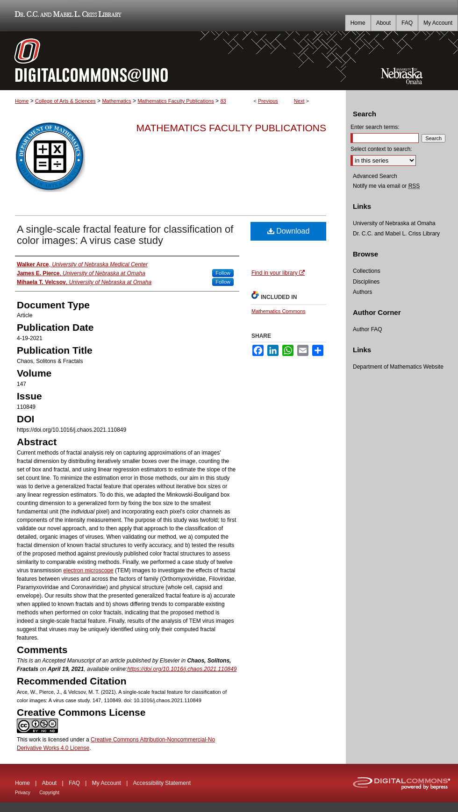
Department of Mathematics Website (398, 366)
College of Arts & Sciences (65, 101)
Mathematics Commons (278, 311)
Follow (222, 273)
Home (22, 101)
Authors (362, 292)
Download (288, 231)
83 (223, 101)
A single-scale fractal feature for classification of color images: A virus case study (125, 234)
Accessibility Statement (162, 783)
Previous (268, 101)
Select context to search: (381, 149)
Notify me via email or (386, 186)
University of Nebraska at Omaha (394, 223)
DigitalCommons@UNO (173, 60)
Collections (366, 271)
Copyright (49, 792)
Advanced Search (375, 176)
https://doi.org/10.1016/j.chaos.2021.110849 (181, 669)
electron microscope (88, 570)
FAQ (74, 783)
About (49, 783)
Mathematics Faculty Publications (175, 101)
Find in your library (278, 273)
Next (299, 101)
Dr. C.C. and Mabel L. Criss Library (66, 15)
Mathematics (116, 101)
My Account (106, 783)
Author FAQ (367, 329)
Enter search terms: (375, 127)
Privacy (22, 792)
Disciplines (366, 281)
